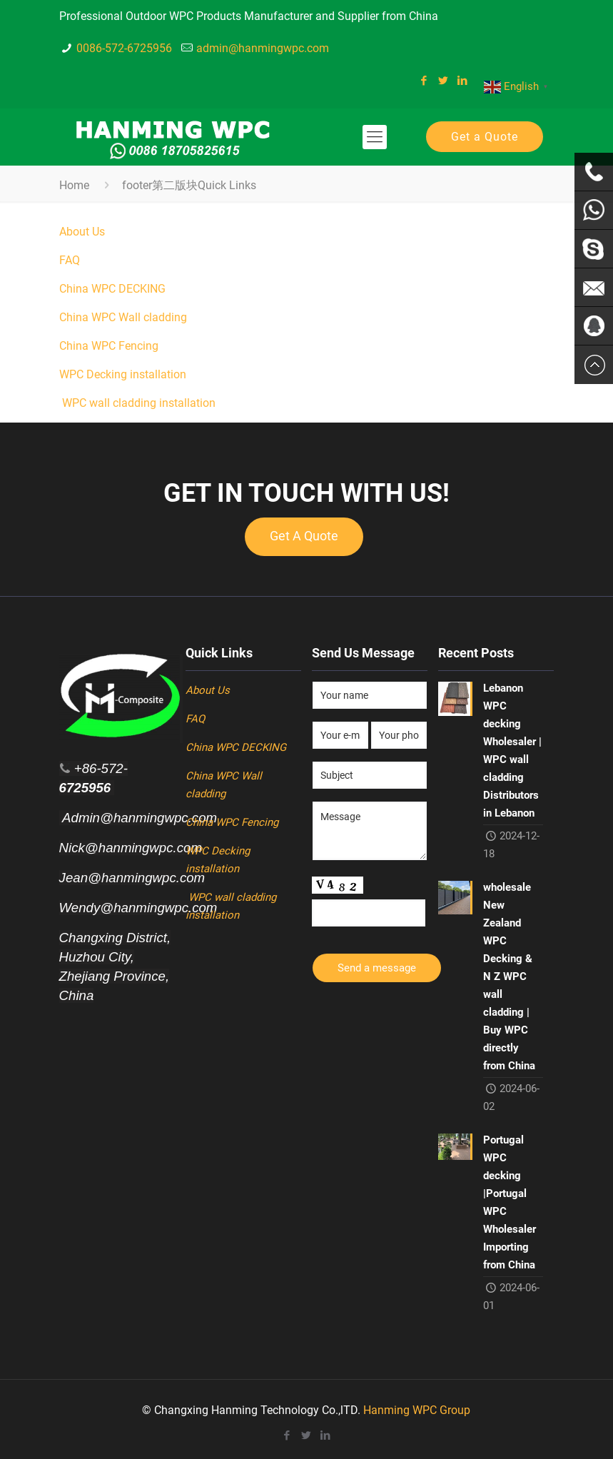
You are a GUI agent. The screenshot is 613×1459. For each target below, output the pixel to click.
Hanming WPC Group (416, 1410)
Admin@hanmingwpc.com (138, 817)
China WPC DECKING (112, 289)
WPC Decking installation (124, 374)
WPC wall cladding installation (137, 403)
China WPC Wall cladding (123, 317)
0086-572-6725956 (124, 48)
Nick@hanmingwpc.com (130, 847)
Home (74, 185)
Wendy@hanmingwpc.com (138, 907)
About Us (82, 231)
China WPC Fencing (110, 346)
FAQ (69, 260)
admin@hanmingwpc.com (262, 48)
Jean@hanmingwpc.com (132, 877)
